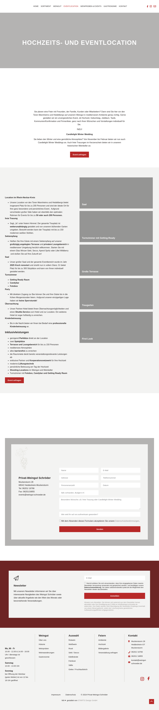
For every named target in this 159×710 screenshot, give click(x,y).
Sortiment (46, 6)
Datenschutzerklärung (92, 587)
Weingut (57, 6)
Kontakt (123, 6)
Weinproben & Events (90, 6)
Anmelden (114, 596)
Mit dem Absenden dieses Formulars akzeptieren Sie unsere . (100, 521)
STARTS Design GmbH (87, 700)
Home (36, 6)
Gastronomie (110, 6)
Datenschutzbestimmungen (127, 521)
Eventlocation (71, 6)
